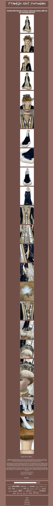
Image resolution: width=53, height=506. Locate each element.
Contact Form (27, 500)
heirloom (36, 493)
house (30, 493)
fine (21, 493)
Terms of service (27, 504)
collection (32, 488)
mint (20, 491)
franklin (42, 491)
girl (28, 488)
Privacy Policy (27, 502)
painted (24, 491)
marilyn (32, 486)
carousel (9, 486)
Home (27, 497)
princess (23, 486)
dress (37, 491)
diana (9, 488)
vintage (44, 488)
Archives (27, 499)
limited (10, 491)
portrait (41, 486)
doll (24, 488)
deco (28, 486)
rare (13, 488)
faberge (37, 486)
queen (18, 493)
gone (27, 493)
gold (40, 493)
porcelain (15, 486)
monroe (15, 491)
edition (14, 493)
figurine (29, 491)
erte (45, 486)
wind (24, 493)
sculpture (34, 491)
